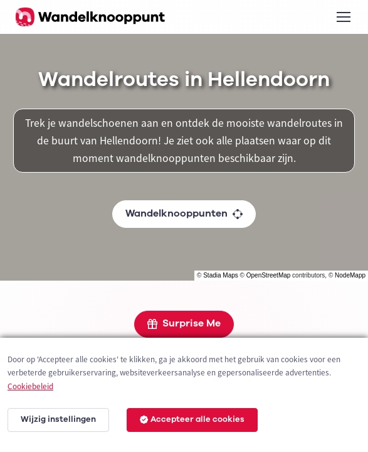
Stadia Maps (220, 275)
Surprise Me (184, 323)
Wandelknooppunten (184, 213)
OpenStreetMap (268, 275)
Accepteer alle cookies (192, 419)
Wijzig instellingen (58, 419)
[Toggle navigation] (343, 17)
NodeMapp (350, 275)
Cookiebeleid (30, 386)
